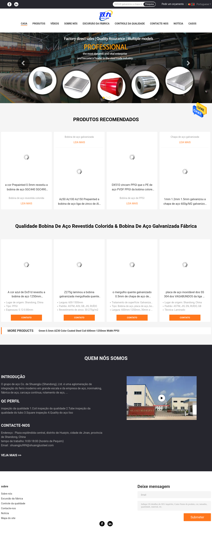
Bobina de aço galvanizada (79, 136)
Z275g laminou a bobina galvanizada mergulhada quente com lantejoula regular (79, 295)
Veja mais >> (11, 455)
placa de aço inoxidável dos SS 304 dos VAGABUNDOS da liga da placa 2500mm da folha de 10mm (185, 295)
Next (188, 63)
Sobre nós (70, 23)
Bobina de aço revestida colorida (26, 198)
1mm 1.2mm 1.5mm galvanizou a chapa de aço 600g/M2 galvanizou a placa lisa (184, 202)
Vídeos (55, 23)
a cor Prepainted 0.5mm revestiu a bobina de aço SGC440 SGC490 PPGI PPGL (26, 187)
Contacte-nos (159, 23)
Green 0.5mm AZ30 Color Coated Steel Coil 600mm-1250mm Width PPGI (79, 330)
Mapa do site (8, 518)
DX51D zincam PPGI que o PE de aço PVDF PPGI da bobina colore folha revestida (132, 187)
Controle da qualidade (130, 23)
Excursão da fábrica (96, 23)
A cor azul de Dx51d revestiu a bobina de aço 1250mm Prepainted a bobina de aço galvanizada (26, 295)
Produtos (39, 23)
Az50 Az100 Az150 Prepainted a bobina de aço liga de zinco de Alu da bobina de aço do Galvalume (79, 202)
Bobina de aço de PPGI (132, 198)
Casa (24, 23)
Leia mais (26, 203)
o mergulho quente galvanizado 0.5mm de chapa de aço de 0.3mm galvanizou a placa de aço (132, 295)
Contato (26, 317)
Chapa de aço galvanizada (185, 136)
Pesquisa (149, 4)
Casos (192, 23)
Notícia (178, 23)
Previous (23, 63)
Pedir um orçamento (173, 4)
